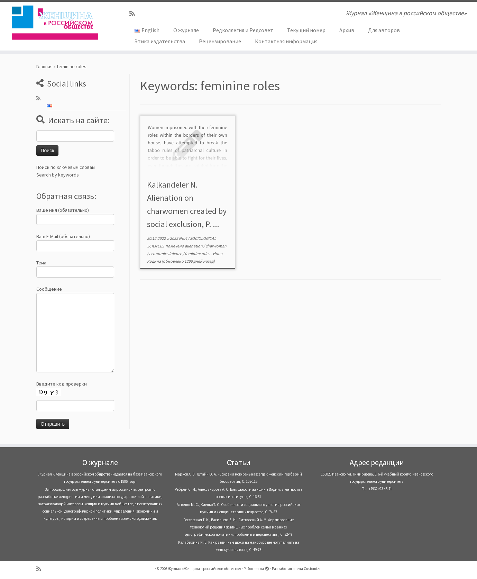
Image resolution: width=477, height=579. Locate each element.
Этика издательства (160, 41)
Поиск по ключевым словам (65, 167)
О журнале (186, 30)
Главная (44, 66)
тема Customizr (308, 568)
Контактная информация (286, 41)
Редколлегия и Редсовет (243, 30)
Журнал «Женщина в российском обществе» (204, 568)
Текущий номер (306, 30)
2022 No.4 (179, 238)
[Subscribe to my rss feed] (134, 14)
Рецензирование (220, 41)
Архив (346, 30)
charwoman (216, 245)
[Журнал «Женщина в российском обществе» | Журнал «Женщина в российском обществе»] (55, 22)
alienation (194, 245)
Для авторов (384, 30)
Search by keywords (57, 175)
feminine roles (198, 253)
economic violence (166, 253)
